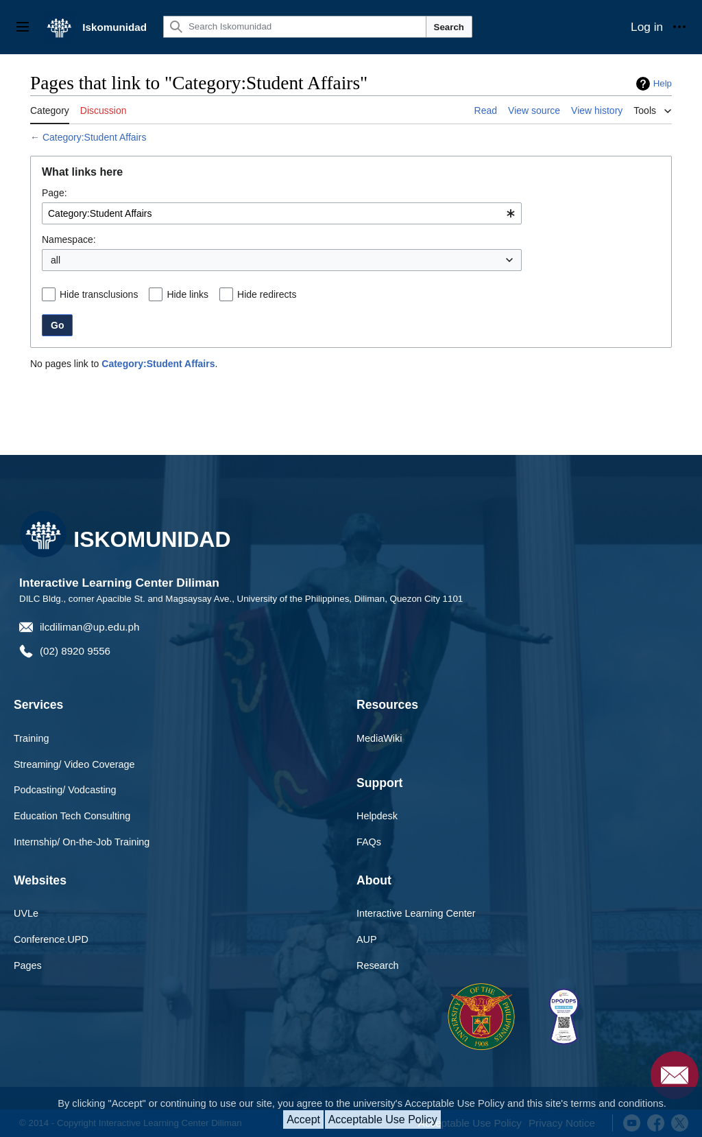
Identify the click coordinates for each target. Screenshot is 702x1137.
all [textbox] (55, 260)
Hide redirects (266, 294)
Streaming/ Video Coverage (74, 764)
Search (449, 27)
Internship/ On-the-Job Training (81, 841)
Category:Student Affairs (95, 137)
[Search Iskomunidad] (294, 27)
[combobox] (282, 213)
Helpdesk (377, 815)
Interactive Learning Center (416, 913)
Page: (54, 192)
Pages (28, 965)
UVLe (26, 913)
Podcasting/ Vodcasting (65, 789)
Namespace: (69, 239)
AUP (366, 939)
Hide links (187, 294)
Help (662, 83)
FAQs (368, 841)
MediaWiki (379, 738)
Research (377, 965)
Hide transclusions (99, 294)
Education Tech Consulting (72, 815)
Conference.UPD (51, 939)
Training (31, 738)
